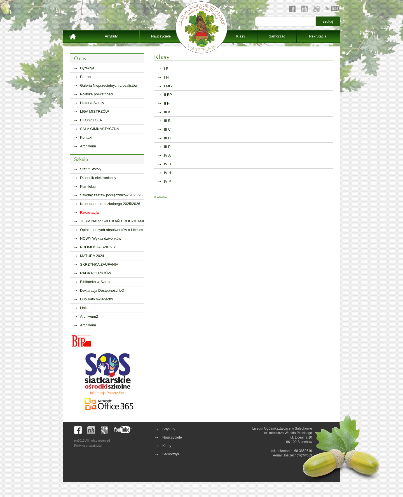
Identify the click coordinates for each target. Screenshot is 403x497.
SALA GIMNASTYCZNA (99, 129)
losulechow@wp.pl (298, 455)
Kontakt (86, 137)
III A (167, 112)
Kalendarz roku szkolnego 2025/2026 (110, 204)
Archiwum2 (89, 316)
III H (167, 138)
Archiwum (88, 146)
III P (167, 147)
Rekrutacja (317, 36)
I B (166, 69)
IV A (167, 155)
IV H (167, 173)
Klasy (240, 36)
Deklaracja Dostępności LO (102, 290)
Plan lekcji (88, 186)
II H (167, 103)
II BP (168, 95)
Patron (85, 77)
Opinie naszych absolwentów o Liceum (111, 230)
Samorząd (277, 36)
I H (166, 77)
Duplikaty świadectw (96, 299)
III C (167, 129)
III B (167, 121)
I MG (168, 86)
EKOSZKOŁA (91, 120)
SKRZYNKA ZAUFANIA (99, 264)
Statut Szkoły (90, 169)
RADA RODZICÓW (95, 273)
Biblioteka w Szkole (95, 282)
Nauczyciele (161, 36)
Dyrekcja (87, 68)
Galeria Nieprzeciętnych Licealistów (108, 85)
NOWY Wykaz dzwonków (100, 238)
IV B (167, 164)
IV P (167, 181)
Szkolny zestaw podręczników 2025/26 (111, 195)
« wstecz (160, 196)
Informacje (98, 393)
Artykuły (111, 36)
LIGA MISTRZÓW (94, 111)
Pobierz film (115, 393)
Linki (84, 308)
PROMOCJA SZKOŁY (98, 247)
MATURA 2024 (92, 256)
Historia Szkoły (92, 103)
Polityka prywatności (96, 94)
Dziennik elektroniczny (98, 178)
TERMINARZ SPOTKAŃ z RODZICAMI (112, 221)
